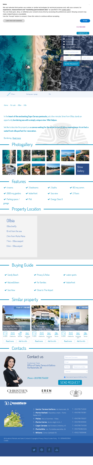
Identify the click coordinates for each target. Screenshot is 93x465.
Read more (17, 138)
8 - (39, 429)
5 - (40, 422)
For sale (12, 105)
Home (6, 105)
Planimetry (69, 42)
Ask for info (23, 341)
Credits (6, 441)
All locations (8, 438)
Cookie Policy (52, 438)
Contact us (82, 33)
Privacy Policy (83, 377)
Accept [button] (85, 20)
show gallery (80, 169)
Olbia (19, 105)
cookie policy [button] (66, 10)
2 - (44, 409)
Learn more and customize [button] (14, 20)
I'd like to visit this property (73, 47)
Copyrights (34, 438)
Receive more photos (72, 39)
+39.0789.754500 (40, 378)
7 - (40, 425)
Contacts (27, 438)
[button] (89, 4)
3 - (40, 412)
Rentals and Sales (18, 438)
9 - (37, 432)
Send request (71, 63)
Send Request (70, 382)
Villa (24, 105)
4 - (37, 418)
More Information (71, 44)
